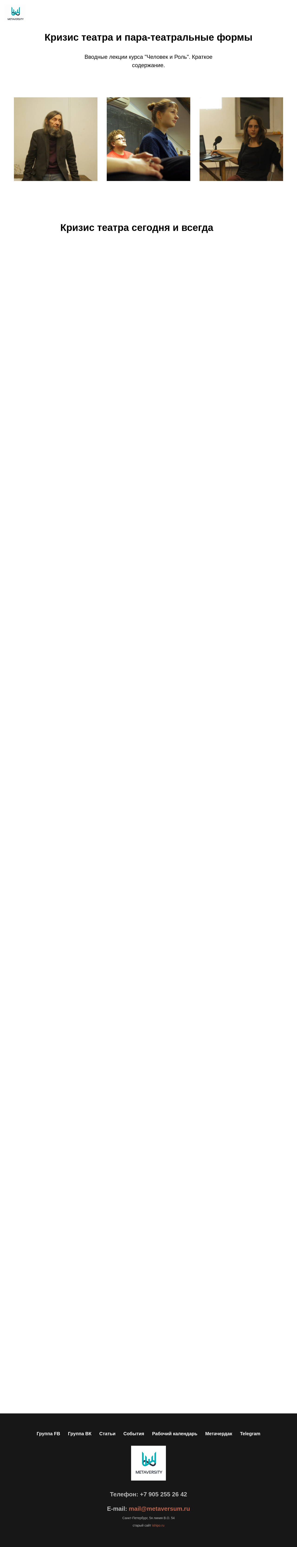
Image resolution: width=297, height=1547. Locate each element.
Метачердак (218, 1433)
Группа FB (48, 1433)
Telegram (250, 1433)
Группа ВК (79, 1433)
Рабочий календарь (174, 1433)
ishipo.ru (157, 1525)
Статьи (107, 1433)
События (133, 1433)
